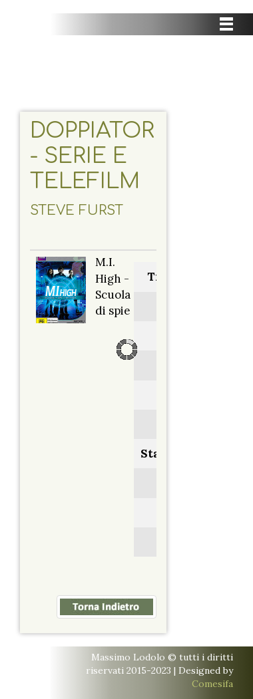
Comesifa (212, 684)
